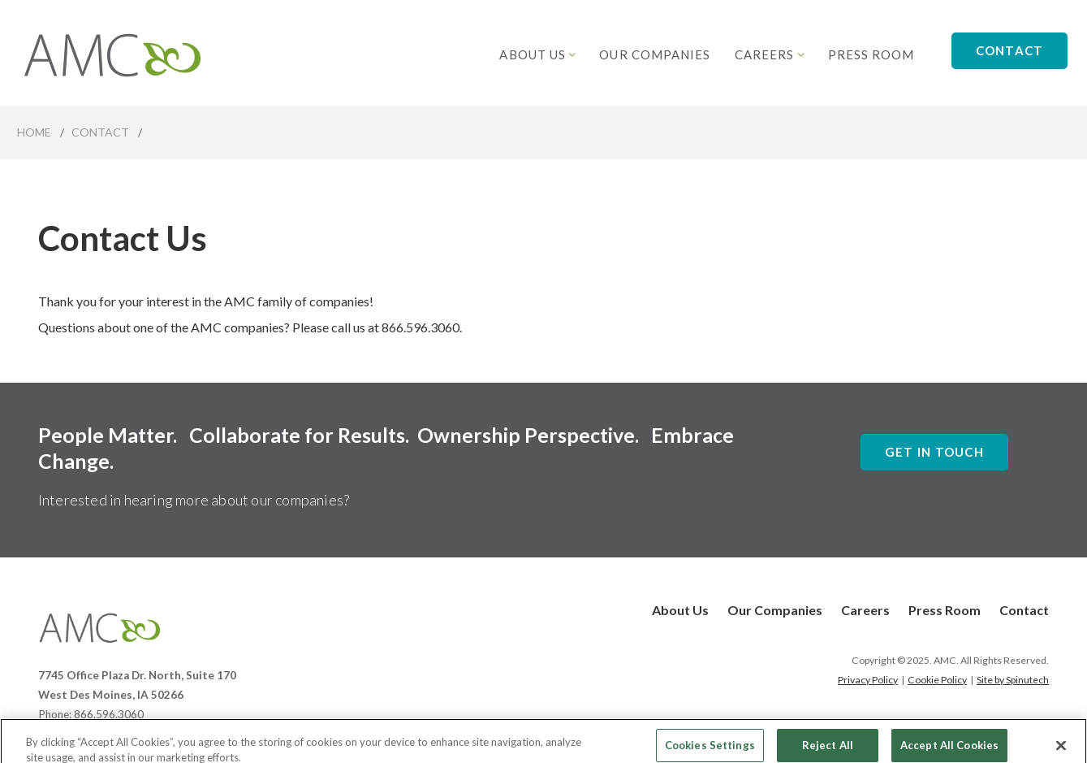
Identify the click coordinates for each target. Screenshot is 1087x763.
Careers (769, 54)
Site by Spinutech (1013, 680)
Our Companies (654, 54)
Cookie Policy (937, 680)
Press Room (871, 54)
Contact (1010, 50)
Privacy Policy (868, 680)
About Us (537, 54)
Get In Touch (934, 451)
